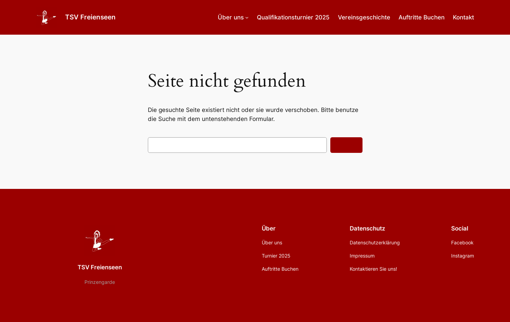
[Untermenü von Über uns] (247, 17)
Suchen (346, 145)
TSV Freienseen (90, 17)
